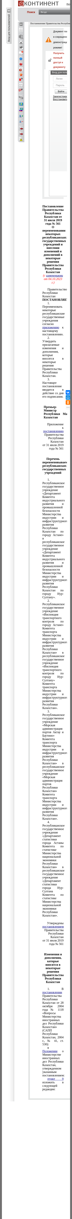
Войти (61, 91)
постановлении (52, 992)
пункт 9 (55, 1078)
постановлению (53, 431)
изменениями (54, 275)
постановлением (53, 926)
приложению (50, 327)
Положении (49, 1051)
